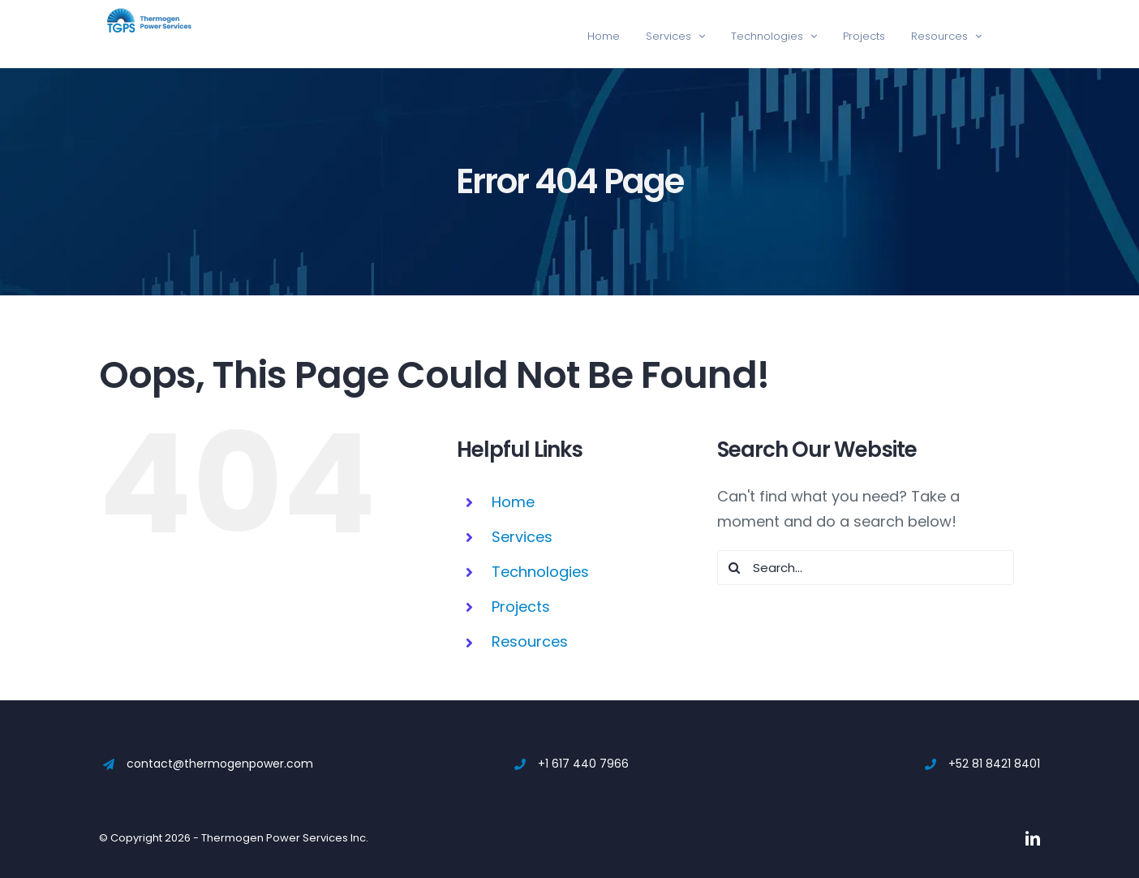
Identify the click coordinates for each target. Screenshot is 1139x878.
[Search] (734, 567)
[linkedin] (1032, 838)
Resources (530, 641)
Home (513, 502)
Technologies (540, 572)
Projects (521, 606)
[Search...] (866, 567)
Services (522, 537)
